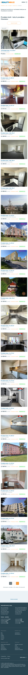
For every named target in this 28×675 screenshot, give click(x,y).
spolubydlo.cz (17, 632)
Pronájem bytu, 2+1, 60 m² (8, 50)
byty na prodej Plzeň (4, 607)
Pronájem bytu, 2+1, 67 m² (7, 105)
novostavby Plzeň (4, 610)
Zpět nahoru (22, 657)
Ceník (16, 645)
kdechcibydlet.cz (18, 634)
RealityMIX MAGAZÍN (19, 649)
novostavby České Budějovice (20, 610)
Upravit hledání (14, 23)
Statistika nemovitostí (19, 644)
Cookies (8, 656)
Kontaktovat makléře (10, 53)
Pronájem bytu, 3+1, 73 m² (7, 380)
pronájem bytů (3, 620)
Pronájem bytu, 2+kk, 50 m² (8, 133)
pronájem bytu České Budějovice (21, 608)
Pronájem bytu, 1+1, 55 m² (7, 573)
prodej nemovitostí (4, 619)
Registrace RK (17, 648)
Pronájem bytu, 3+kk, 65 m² (8, 188)
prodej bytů (3, 621)
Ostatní (2, 639)
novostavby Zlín (18, 614)
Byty (1, 632)
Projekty (2, 635)
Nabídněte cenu (17, 53)
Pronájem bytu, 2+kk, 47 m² (8, 546)
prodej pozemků (18, 621)
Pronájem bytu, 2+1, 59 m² (7, 408)
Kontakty (16, 647)
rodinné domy (3, 623)
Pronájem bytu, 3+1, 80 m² (7, 78)
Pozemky (2, 636)
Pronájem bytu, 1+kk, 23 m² (8, 298)
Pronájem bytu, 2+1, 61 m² (7, 270)
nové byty (17, 623)
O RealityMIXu (3, 656)
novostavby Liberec (4, 614)
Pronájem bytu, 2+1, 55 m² (7, 243)
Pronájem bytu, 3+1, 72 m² (7, 518)
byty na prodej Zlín (18, 611)
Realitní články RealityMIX (5, 644)
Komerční (2, 638)
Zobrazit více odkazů (14, 599)
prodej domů (17, 619)
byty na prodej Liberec (5, 611)
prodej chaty (17, 620)
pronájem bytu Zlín (18, 612)
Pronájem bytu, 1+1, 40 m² (7, 215)
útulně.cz (2, 645)
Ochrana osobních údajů (5, 658)
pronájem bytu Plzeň (4, 608)
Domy (2, 634)
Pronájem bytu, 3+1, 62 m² (7, 325)
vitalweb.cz (3, 647)
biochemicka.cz (3, 648)
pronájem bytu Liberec (5, 612)
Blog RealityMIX (4, 649)
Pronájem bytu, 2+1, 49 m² (7, 463)
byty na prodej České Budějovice (21, 607)
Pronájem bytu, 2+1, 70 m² (7, 353)
